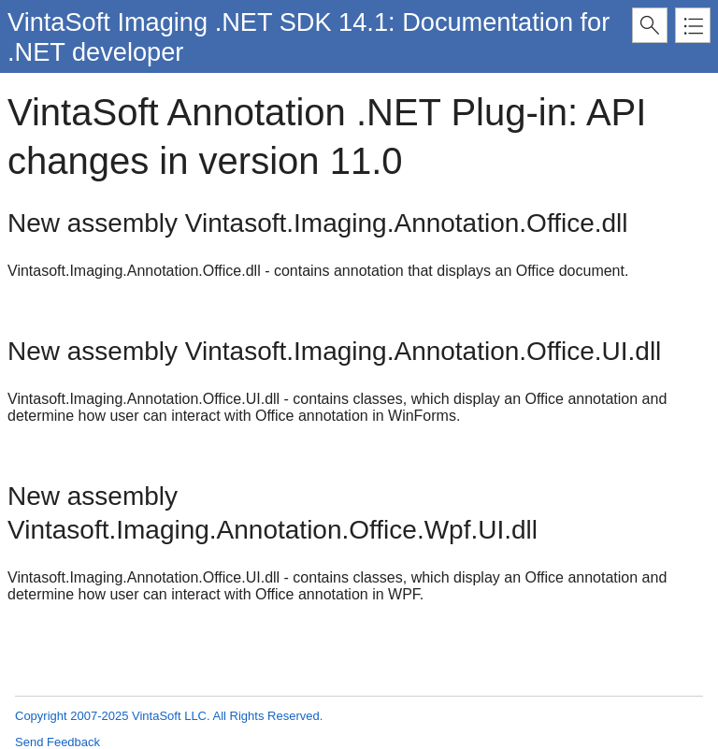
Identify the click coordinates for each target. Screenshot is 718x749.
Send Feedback (57, 742)
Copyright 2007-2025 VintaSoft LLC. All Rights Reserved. (169, 716)
